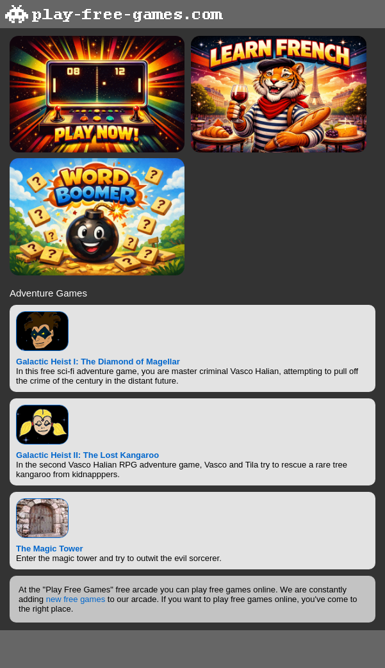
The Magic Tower (49, 548)
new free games (76, 599)
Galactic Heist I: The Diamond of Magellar (98, 361)
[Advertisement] (192, 648)
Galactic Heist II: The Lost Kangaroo (87, 455)
